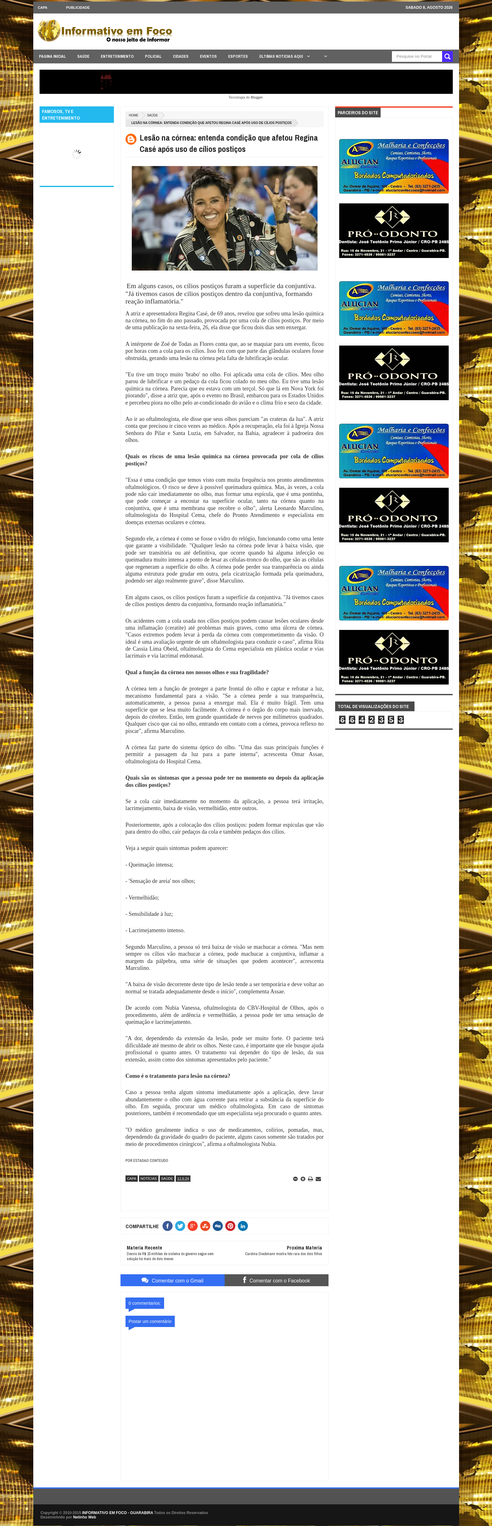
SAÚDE (83, 56)
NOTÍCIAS (149, 1178)
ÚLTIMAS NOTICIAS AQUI (281, 56)
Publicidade (78, 7)
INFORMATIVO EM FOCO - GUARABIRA (117, 1513)
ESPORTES (238, 56)
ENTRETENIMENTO (117, 56)
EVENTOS (208, 56)
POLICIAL (153, 56)
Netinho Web (84, 1517)
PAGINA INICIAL (52, 56)
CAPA (42, 7)
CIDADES (181, 56)
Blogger (256, 97)
